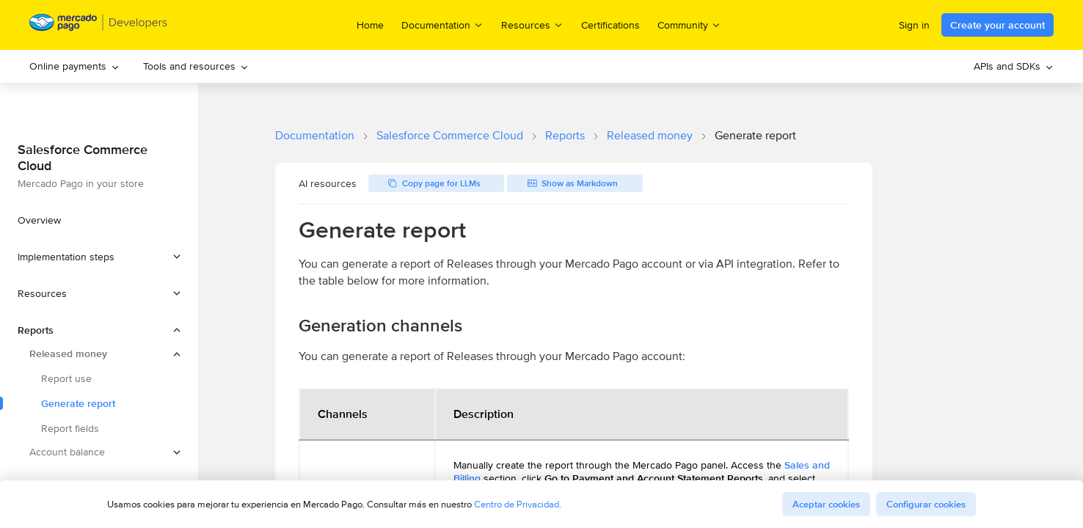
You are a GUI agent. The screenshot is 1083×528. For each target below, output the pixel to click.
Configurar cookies (926, 504)
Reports (565, 135)
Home (370, 25)
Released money (650, 135)
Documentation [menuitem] (442, 24)
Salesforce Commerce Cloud (449, 135)
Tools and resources (196, 66)
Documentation (314, 135)
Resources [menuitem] (532, 24)
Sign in (914, 25)
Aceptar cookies (826, 504)
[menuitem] (74, 66)
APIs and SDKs (1014, 66)
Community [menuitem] (689, 24)
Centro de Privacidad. (517, 504)
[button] (99, 256)
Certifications (610, 25)
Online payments (74, 66)
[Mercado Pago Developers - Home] (98, 25)
